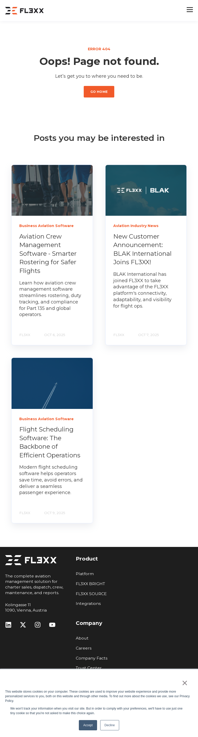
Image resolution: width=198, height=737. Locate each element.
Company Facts (91, 658)
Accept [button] (88, 725)
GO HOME (99, 92)
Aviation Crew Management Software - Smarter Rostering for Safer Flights (48, 253)
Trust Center (89, 668)
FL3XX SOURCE (91, 594)
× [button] (185, 683)
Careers (83, 648)
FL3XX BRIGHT (90, 584)
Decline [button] (110, 725)
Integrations (88, 603)
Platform (85, 574)
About (82, 638)
